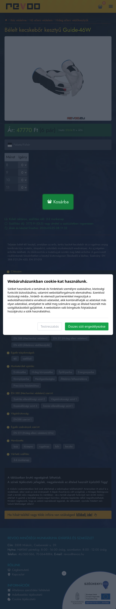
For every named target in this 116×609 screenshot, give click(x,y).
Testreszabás (50, 326)
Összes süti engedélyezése (86, 326)
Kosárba (58, 201)
